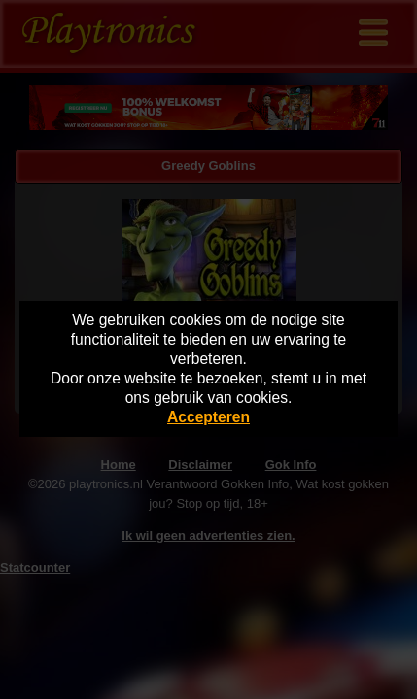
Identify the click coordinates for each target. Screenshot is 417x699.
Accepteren (208, 417)
